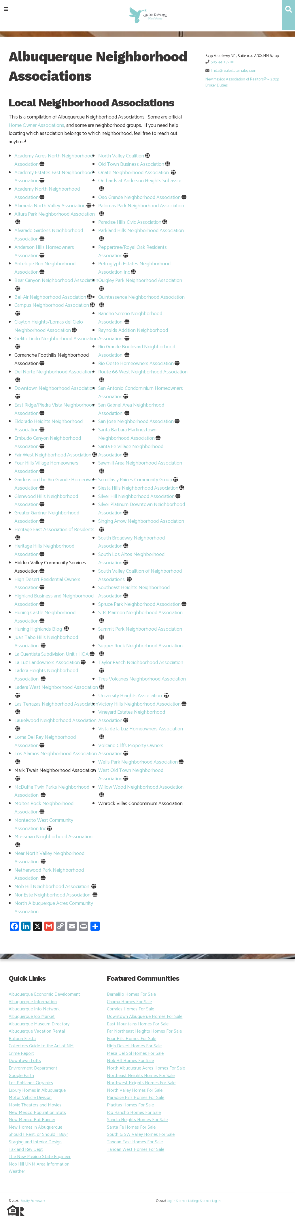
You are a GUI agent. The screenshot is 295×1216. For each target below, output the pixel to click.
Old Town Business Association (131, 164)
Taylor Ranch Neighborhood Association (141, 662)
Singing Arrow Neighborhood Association (141, 521)
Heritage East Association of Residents (54, 529)
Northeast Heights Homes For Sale (141, 1076)
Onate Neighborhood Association (134, 172)
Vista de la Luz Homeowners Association (140, 729)
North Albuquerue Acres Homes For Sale (146, 1068)
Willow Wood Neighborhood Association (141, 787)
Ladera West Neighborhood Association (56, 687)
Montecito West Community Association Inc (43, 824)
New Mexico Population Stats (37, 1113)
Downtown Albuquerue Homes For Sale (144, 1016)
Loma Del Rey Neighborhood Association (45, 741)
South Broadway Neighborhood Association (131, 542)
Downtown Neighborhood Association (55, 388)
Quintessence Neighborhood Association (141, 297)
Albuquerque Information (33, 1002)
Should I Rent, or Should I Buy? (38, 1134)
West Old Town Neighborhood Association (130, 774)
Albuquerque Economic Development (44, 994)
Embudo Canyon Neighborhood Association (47, 442)
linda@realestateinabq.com (233, 70)
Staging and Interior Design (35, 1142)
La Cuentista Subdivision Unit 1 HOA (51, 654)
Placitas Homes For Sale (130, 1105)
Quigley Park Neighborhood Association (140, 280)
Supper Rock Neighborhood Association (140, 646)
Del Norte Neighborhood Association (54, 372)
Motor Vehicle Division (30, 1098)
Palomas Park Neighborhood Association (141, 206)
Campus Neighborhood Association (51, 305)
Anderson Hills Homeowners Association (44, 251)
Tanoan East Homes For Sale (135, 1142)
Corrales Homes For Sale (130, 1009)
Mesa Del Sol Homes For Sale (135, 1053)
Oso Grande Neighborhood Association (139, 197)
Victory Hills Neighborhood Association (139, 704)
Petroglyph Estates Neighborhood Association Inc (134, 268)
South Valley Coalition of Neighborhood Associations (140, 575)
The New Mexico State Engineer (40, 1157)
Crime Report (21, 1053)
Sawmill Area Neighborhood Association (140, 463)
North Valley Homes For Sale (134, 1090)
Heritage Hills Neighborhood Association (44, 550)
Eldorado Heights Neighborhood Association (48, 425)
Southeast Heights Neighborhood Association (134, 591)
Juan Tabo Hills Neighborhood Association (46, 641)
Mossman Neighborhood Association (53, 836)
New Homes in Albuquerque (35, 1127)
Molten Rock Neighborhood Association (43, 807)
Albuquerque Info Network (34, 1009)
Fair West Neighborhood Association (52, 455)
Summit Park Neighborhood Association (140, 629)
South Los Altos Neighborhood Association (131, 558)
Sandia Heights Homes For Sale (137, 1120)
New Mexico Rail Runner (32, 1120)
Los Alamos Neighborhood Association (56, 753)
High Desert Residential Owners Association (47, 583)
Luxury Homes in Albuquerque (37, 1090)
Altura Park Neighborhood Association (54, 214)
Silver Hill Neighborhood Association (136, 496)
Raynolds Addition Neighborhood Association (133, 334)
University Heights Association (130, 695)
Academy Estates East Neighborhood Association (53, 176)
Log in (171, 1201)
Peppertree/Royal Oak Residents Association (132, 251)
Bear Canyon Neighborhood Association (56, 280)
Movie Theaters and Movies (35, 1105)
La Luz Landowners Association (47, 662)
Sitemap (181, 1201)
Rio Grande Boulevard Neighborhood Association (136, 351)
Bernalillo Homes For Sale (131, 994)
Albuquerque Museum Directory (39, 1024)
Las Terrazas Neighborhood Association (56, 704)
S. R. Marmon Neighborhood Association (140, 612)
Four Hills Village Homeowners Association (46, 467)
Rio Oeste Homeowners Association (136, 363)
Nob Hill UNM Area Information (39, 1164)
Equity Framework (33, 1201)
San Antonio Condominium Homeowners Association (140, 392)
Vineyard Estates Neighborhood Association (131, 716)
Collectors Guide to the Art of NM (41, 1046)
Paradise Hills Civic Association (129, 222)
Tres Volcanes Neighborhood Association (142, 679)
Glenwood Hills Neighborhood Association (46, 500)
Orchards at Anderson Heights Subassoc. (141, 180)
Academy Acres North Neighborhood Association (53, 160)
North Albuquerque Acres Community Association (53, 907)
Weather (17, 1171)
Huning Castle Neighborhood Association (44, 616)
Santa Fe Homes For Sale (131, 1127)
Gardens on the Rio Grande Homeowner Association (55, 484)
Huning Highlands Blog (38, 629)
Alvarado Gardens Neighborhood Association (48, 234)
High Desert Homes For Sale (134, 1046)
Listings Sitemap (199, 1201)
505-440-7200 (222, 62)
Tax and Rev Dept (26, 1149)
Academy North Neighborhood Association (47, 193)
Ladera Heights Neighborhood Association (46, 674)
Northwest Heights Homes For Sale (141, 1083)
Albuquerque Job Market (32, 1016)
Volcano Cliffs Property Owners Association (130, 749)
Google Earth (21, 1076)
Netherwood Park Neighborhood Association (49, 874)
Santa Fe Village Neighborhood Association (130, 450)
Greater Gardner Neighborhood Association (46, 517)
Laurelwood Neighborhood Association (56, 720)
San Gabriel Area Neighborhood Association (131, 409)
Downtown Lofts (25, 1061)
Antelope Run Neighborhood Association (44, 268)
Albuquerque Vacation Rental (37, 1031)
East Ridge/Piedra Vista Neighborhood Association (54, 409)
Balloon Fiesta (22, 1039)
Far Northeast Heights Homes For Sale (144, 1031)
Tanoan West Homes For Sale (135, 1149)
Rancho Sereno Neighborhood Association (130, 317)
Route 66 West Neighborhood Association (143, 372)
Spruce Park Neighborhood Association (139, 604)
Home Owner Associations (36, 125)
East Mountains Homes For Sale (138, 1024)
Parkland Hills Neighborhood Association (141, 230)
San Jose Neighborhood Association (136, 421)
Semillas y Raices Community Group (135, 480)
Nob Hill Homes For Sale (130, 1061)
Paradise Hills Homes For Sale (135, 1098)
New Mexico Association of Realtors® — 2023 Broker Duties (242, 82)
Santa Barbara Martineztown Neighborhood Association (127, 434)
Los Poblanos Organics (31, 1083)
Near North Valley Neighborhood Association (49, 857)
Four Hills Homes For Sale (131, 1039)
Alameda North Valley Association (50, 206)
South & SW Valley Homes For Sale (141, 1134)
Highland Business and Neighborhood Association (54, 600)
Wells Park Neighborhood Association (138, 762)
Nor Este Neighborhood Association (53, 895)
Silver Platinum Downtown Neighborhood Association (141, 508)
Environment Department (33, 1068)
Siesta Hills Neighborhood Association (138, 488)
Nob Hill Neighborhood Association (52, 886)
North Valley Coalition (121, 156)
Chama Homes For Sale (129, 1002)
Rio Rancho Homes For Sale (134, 1113)
